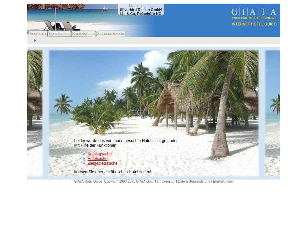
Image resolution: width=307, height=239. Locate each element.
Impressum (167, 181)
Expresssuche (60, 34)
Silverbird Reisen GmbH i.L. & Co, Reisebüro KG (141, 12)
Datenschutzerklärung (194, 181)
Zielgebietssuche (111, 34)
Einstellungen (223, 181)
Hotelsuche (97, 158)
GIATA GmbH (146, 181)
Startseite (38, 34)
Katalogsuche (83, 34)
